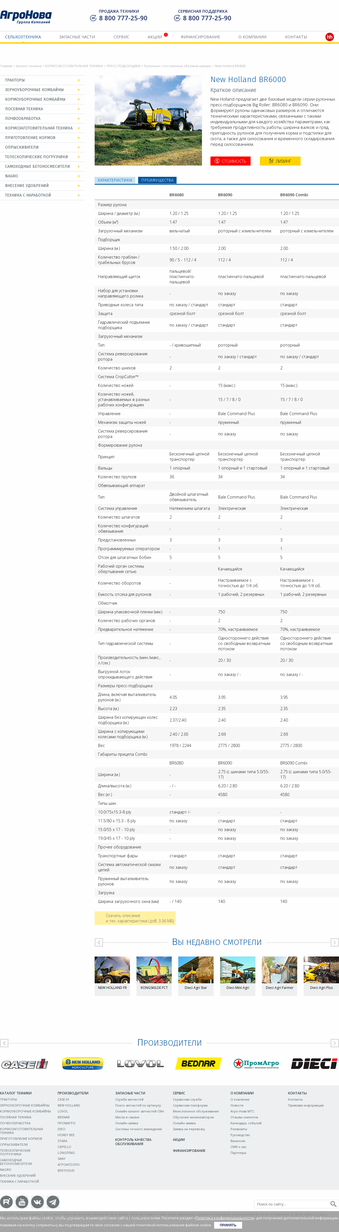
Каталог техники (29, 66)
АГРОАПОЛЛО (69, 1164)
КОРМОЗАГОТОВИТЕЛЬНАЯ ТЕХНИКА (74, 66)
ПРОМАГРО (66, 1123)
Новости (237, 1105)
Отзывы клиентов (244, 1117)
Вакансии (238, 1141)
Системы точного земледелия (138, 1129)
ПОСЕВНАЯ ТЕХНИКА (24, 109)
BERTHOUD (66, 1170)
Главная (6, 66)
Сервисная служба (187, 1099)
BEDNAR (64, 1117)
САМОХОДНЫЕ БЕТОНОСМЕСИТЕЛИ (37, 166)
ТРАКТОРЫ (15, 80)
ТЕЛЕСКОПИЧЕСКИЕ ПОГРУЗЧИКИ (36, 157)
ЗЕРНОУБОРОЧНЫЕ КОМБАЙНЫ (34, 89)
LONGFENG (66, 1152)
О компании (252, 36)
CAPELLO (64, 1147)
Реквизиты (239, 1129)
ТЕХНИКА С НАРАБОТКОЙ (28, 195)
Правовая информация (306, 1105)
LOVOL (63, 1111)
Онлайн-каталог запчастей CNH (139, 1111)
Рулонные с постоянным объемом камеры (177, 66)
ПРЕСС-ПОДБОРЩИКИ (123, 66)
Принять (228, 1225)
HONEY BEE (66, 1135)
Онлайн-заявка (126, 1123)
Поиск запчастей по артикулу (138, 1105)
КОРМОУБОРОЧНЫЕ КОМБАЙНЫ (35, 99)
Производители (73, 1093)
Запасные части (77, 36)
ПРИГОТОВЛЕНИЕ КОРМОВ (30, 137)
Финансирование (200, 36)
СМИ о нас (239, 1147)
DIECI (61, 1129)
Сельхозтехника (23, 36)
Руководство (240, 1135)
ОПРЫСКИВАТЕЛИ (22, 147)
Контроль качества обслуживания (133, 1142)
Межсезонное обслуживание (196, 1111)
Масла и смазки (127, 1117)
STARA (62, 1141)
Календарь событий (246, 1123)
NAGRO (11, 176)
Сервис (121, 36)
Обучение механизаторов (193, 1117)
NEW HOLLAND (69, 1105)
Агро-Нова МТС (242, 1111)
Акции (155, 36)
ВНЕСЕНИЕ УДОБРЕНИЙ (27, 185)
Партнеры (238, 1152)
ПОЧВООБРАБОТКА (22, 118)
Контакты (296, 36)
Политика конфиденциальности (224, 1217)
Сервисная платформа (190, 1105)
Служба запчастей (129, 1099)
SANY (62, 1158)
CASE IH (63, 1099)
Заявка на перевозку (189, 1129)
